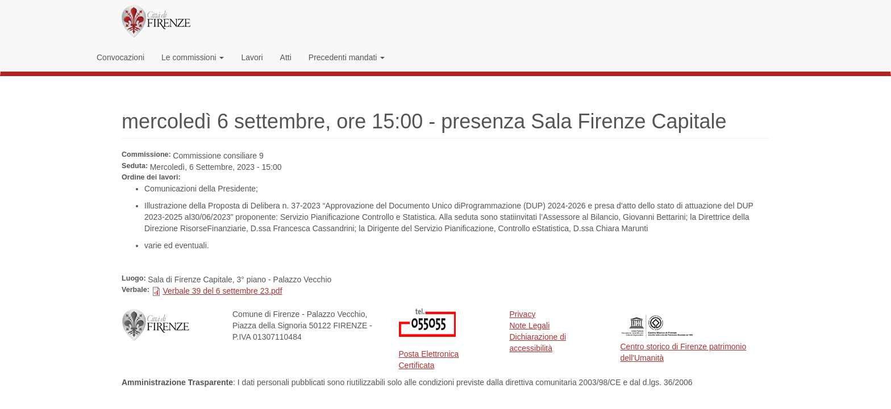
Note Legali (530, 325)
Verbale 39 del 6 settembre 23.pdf (222, 290)
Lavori (252, 57)
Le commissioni (192, 57)
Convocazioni (120, 57)
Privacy (523, 314)
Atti (286, 57)
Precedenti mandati (347, 57)
